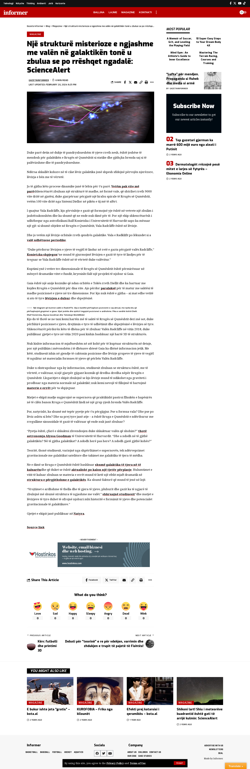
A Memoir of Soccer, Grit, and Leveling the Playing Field (179, 41)
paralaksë (108, 288)
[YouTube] (239, 3)
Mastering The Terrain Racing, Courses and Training (208, 57)
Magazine (35, 34)
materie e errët (39, 388)
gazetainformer (39, 80)
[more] (156, 12)
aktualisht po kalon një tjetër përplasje (101, 470)
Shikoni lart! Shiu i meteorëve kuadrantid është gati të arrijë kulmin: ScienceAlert (200, 713)
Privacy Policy (115, 763)
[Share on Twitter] (130, 82)
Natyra (79, 514)
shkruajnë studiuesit (118, 494)
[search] (233, 12)
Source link (35, 527)
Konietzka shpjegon (42, 254)
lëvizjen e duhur (57, 298)
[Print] (146, 82)
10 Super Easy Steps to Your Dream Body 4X (208, 41)
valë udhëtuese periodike (46, 240)
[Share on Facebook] (124, 82)
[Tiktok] (244, 3)
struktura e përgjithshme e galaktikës (56, 480)
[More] (151, 82)
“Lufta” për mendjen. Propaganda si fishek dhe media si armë (182, 77)
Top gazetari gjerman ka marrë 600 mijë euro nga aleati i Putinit (191, 143)
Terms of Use (138, 763)
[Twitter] (234, 3)
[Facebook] (230, 3)
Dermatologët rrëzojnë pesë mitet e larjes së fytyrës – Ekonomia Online (193, 167)
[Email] (135, 82)
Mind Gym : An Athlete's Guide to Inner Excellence (179, 55)
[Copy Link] (141, 82)
